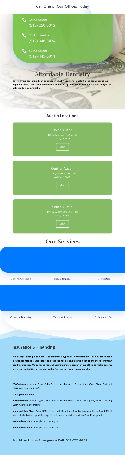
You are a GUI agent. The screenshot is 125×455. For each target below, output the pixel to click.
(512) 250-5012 (42, 25)
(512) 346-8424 (42, 40)
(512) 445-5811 (42, 56)
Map (62, 147)
